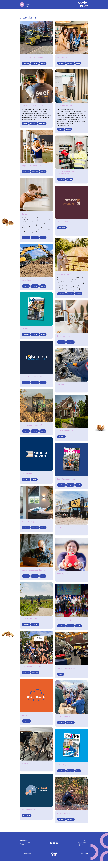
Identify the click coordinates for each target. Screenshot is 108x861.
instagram (35, 63)
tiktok (78, 63)
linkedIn (43, 171)
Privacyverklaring (27, 853)
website (68, 129)
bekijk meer (61, 227)
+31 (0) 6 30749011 (82, 843)
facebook (26, 63)
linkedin (43, 63)
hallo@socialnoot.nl (82, 845)
